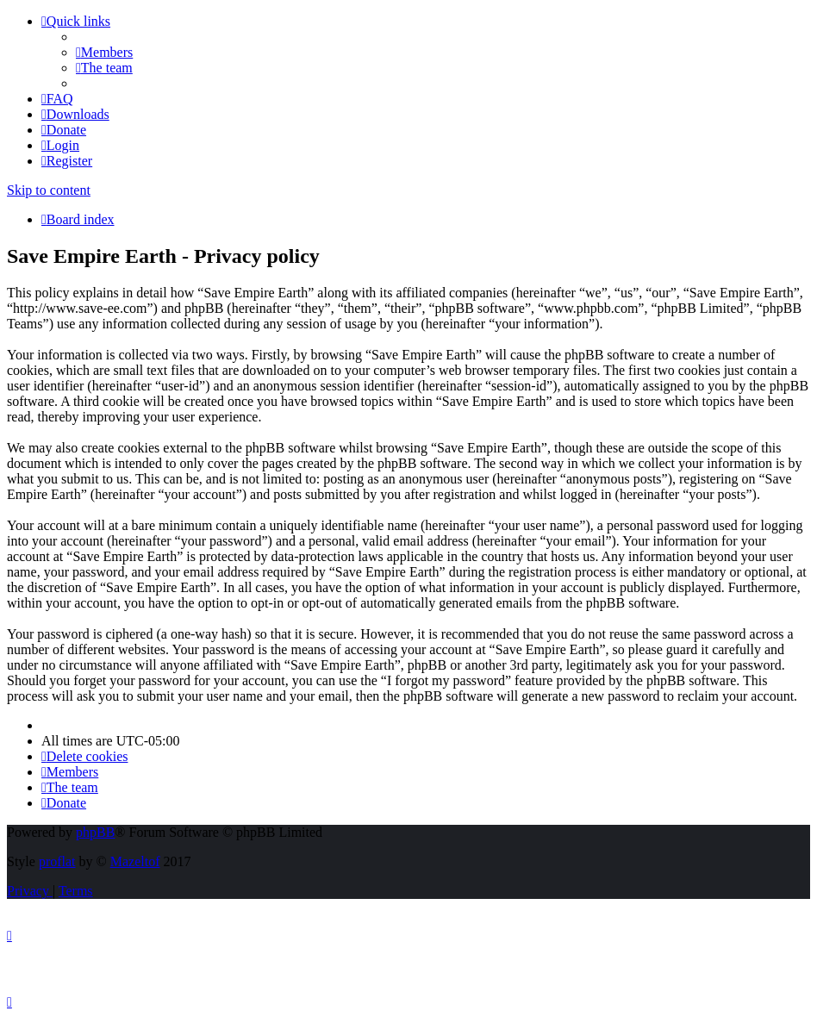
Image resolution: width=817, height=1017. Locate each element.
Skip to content (48, 190)
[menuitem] (104, 52)
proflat (57, 861)
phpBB (95, 832)
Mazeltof (135, 861)
